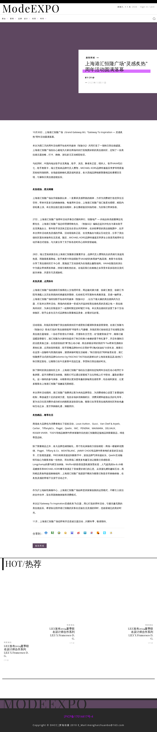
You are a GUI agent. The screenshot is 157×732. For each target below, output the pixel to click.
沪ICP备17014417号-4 (78, 716)
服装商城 (90, 58)
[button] (154, 19)
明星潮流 (8, 642)
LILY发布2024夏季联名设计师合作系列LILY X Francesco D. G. (16, 651)
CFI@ (92, 77)
